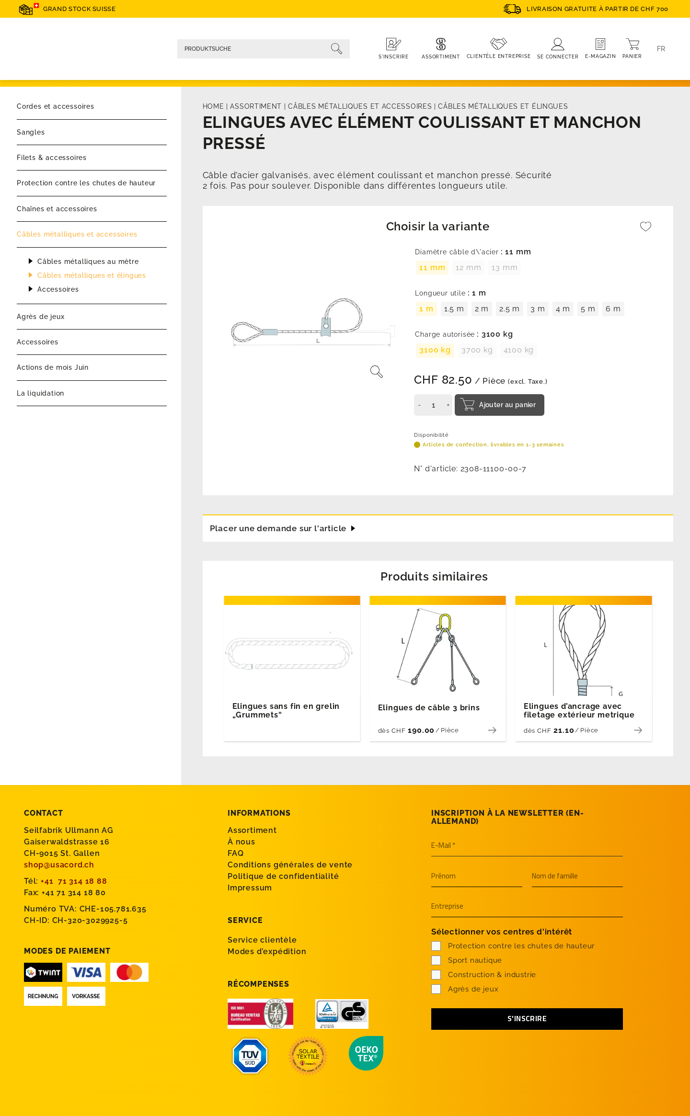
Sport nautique (466, 960)
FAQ (235, 852)
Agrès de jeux (40, 316)
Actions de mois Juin (53, 367)
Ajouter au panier (507, 405)
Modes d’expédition (267, 951)
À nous (241, 841)
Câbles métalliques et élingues (91, 275)
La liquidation (40, 393)
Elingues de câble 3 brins (429, 707)
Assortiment (256, 106)
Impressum (250, 887)
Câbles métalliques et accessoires (77, 234)
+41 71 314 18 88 (74, 880)
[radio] (432, 268)
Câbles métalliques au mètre (88, 261)
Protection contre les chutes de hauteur (86, 183)
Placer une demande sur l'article (282, 527)
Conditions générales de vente (290, 864)
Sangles (31, 132)
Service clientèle (262, 939)
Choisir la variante (438, 226)
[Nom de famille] (577, 876)
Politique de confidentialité (283, 875)
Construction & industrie (483, 974)
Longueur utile (440, 293)
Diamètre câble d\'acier (456, 252)
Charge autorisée (445, 334)
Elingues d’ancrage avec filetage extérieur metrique (579, 710)
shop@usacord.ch (59, 864)
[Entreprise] (527, 906)
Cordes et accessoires (55, 106)
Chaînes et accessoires (57, 209)
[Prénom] (476, 876)
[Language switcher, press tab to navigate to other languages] (661, 49)
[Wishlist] (646, 231)
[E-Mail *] (527, 845)
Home (213, 106)
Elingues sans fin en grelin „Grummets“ (286, 710)
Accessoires (58, 289)
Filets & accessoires (52, 157)
